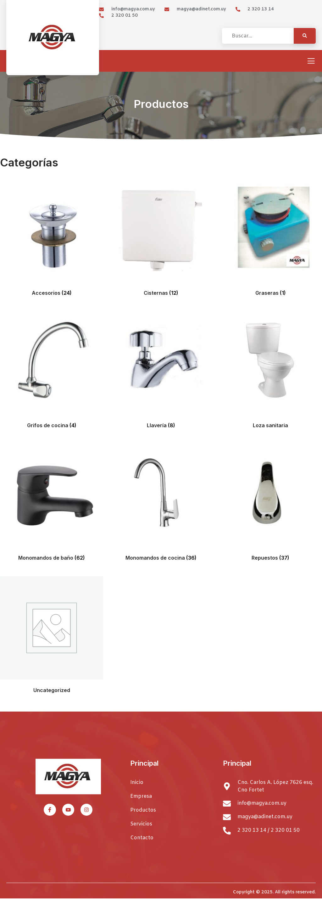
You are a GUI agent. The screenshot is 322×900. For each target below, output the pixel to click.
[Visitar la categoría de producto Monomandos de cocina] (161, 504)
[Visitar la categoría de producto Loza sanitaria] (270, 371)
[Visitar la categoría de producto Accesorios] (51, 239)
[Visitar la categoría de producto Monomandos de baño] (51, 504)
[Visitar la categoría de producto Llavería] (161, 371)
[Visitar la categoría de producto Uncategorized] (51, 636)
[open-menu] (311, 61)
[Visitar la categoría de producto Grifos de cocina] (51, 371)
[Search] (305, 36)
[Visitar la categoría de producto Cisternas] (161, 239)
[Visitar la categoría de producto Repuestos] (270, 504)
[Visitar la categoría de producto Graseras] (270, 239)
